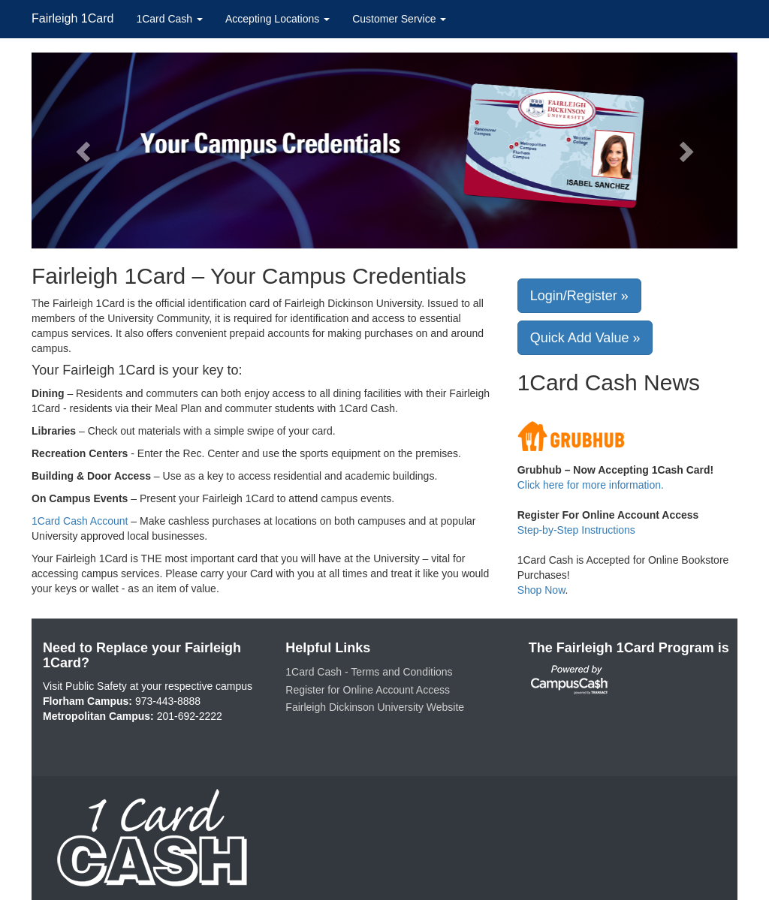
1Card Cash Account (80, 521)
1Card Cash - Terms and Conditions (368, 672)
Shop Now (541, 590)
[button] (84, 150)
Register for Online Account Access (367, 690)
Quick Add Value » (585, 337)
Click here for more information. (590, 485)
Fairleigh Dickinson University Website (374, 707)
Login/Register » (579, 295)
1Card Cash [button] (169, 19)
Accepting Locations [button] (277, 19)
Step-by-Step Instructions (576, 530)
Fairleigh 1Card (72, 18)
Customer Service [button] (399, 19)
